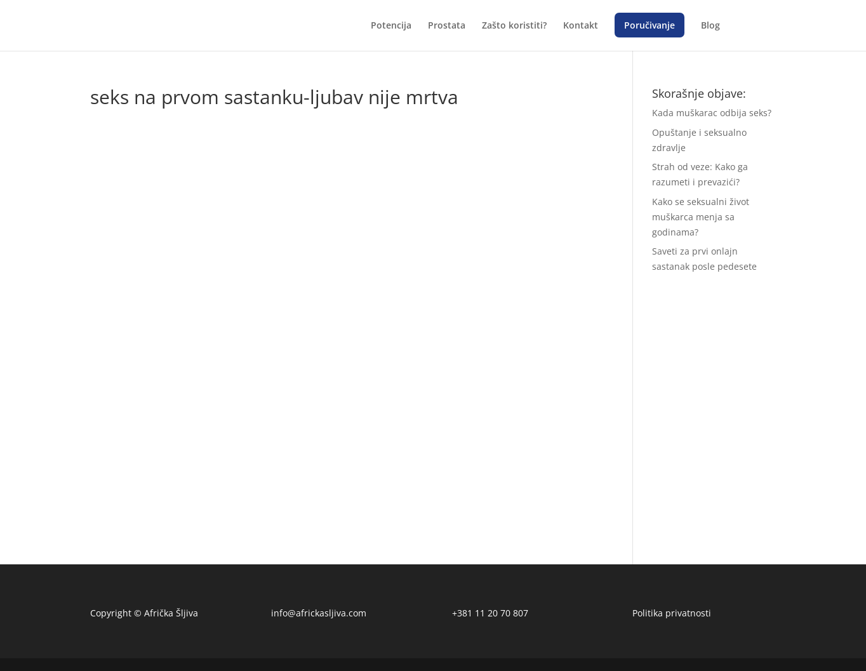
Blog (710, 26)
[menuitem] (742, 36)
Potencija (391, 26)
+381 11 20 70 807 (490, 613)
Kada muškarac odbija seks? (711, 113)
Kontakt (580, 26)
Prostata (446, 26)
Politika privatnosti (671, 613)
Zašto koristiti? (514, 26)
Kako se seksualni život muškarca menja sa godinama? (700, 217)
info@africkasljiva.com (318, 613)
